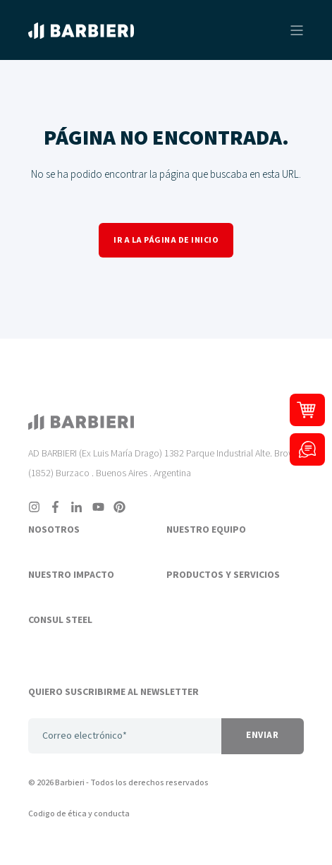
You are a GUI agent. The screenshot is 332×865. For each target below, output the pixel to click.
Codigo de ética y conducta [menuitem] (79, 814)
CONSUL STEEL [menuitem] (60, 621)
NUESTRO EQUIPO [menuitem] (206, 530)
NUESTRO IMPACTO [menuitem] (71, 575)
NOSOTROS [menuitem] (54, 530)
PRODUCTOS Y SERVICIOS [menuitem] (223, 575)
